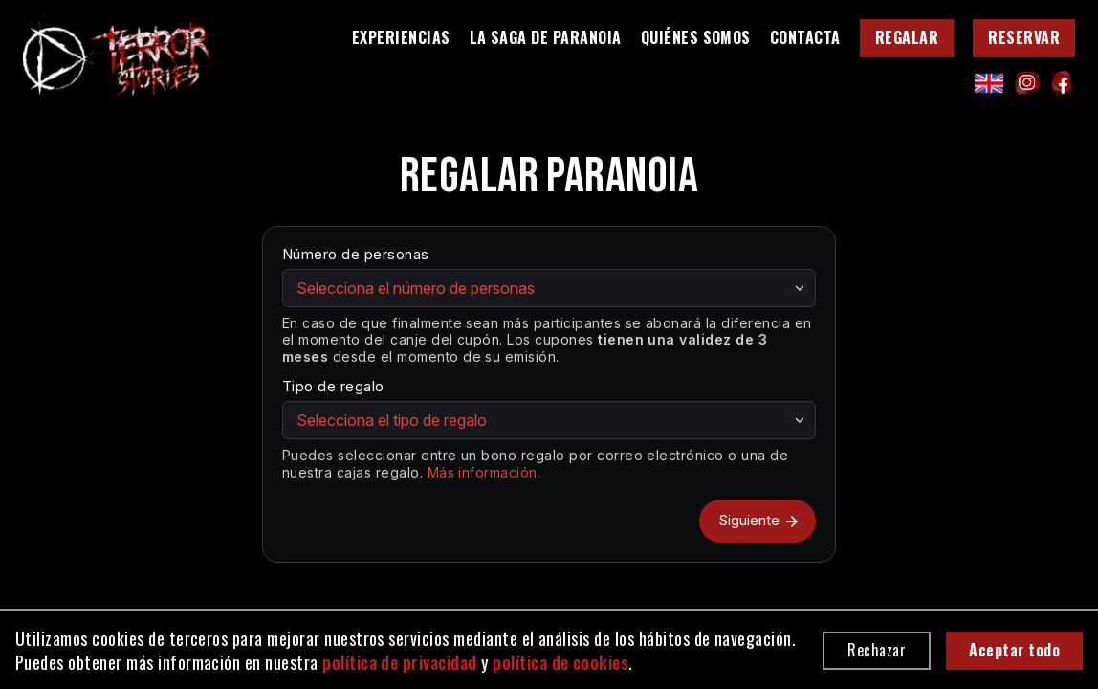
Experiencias (401, 38)
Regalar (906, 37)
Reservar (1024, 37)
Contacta (805, 38)
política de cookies (560, 662)
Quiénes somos (696, 38)
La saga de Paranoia (546, 38)
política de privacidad (399, 662)
